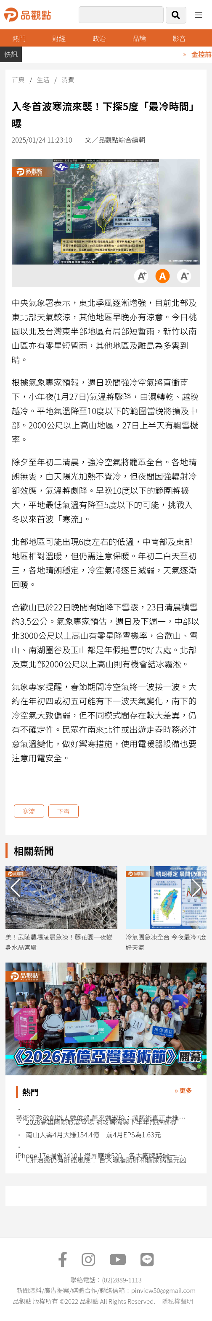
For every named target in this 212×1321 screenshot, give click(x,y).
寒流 (29, 811)
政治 (99, 38)
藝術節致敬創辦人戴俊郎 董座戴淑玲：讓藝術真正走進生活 (101, 1118)
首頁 (18, 79)
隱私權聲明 (177, 1301)
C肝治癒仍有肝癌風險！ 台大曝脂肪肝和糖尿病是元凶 (106, 1160)
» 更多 (183, 1090)
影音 (179, 38)
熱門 (19, 38)
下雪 (63, 811)
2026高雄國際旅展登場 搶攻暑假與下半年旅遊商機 (101, 1122)
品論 (139, 38)
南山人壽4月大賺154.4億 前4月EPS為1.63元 (93, 1135)
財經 (59, 38)
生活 (43, 79)
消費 (67, 79)
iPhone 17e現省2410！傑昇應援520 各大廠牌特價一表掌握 (101, 1155)
